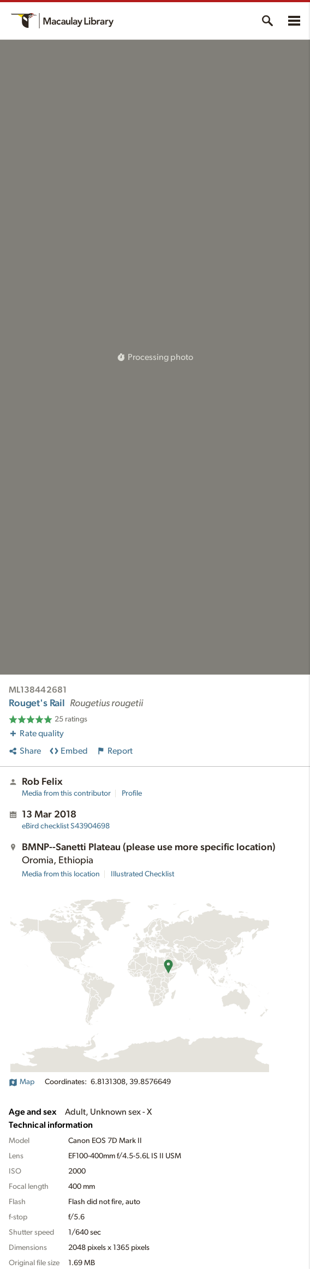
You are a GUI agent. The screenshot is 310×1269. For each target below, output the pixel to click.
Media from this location (61, 874)
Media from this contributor (66, 793)
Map (21, 1082)
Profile (132, 793)
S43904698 (66, 826)
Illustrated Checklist (142, 874)
